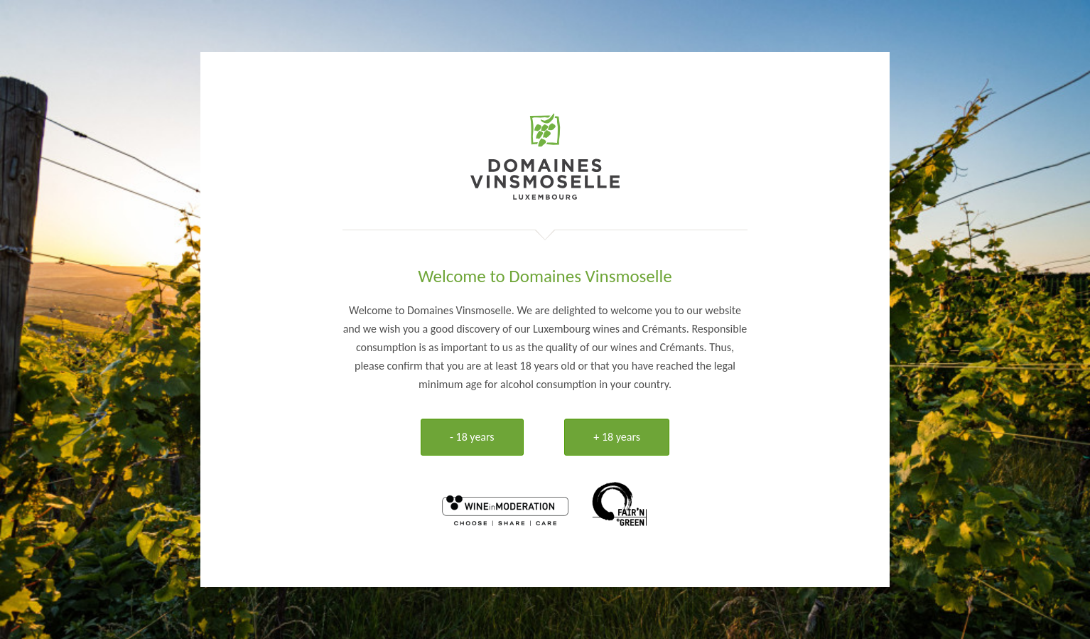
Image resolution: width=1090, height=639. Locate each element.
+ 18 (616, 437)
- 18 (472, 437)
